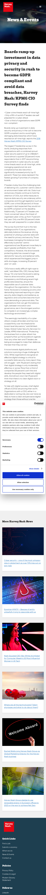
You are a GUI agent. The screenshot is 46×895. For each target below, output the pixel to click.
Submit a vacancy (9, 847)
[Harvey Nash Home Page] (7, 7)
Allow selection (23, 482)
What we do (7, 851)
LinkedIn (5, 893)
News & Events (8, 854)
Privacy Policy (7, 870)
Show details (34, 468)
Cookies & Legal (9, 874)
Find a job (6, 843)
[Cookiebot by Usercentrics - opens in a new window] (34, 403)
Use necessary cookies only (23, 489)
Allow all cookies (23, 475)
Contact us (6, 858)
